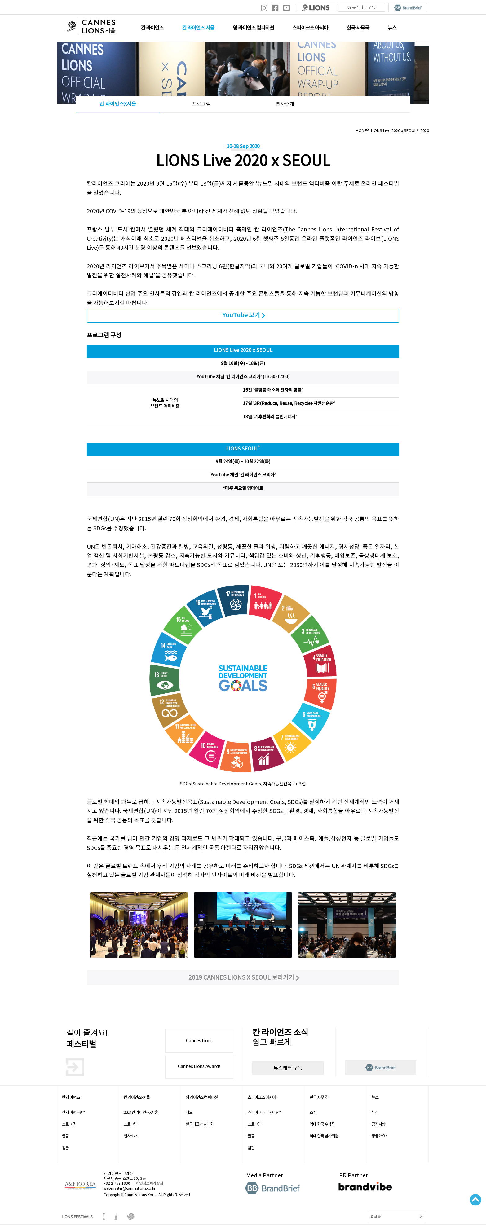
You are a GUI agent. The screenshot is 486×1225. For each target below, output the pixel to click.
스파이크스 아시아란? (264, 1112)
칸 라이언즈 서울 (198, 27)
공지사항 (378, 1124)
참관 (65, 1148)
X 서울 (375, 1216)
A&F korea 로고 (80, 1186)
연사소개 (285, 104)
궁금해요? (379, 1136)
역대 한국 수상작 (322, 1124)
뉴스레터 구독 (361, 7)
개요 (189, 1112)
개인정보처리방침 (149, 1183)
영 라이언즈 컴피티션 (253, 27)
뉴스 (392, 27)
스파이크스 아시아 (310, 27)
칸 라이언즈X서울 (117, 104)
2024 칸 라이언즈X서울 (141, 1112)
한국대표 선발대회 (200, 1124)
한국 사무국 (358, 27)
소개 (313, 1112)
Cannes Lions (199, 1040)
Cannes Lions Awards (199, 1066)
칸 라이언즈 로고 (91, 27)
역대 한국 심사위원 (324, 1136)
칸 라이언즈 (152, 27)
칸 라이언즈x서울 (137, 1097)
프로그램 (201, 104)
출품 (65, 1136)
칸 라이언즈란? (73, 1112)
